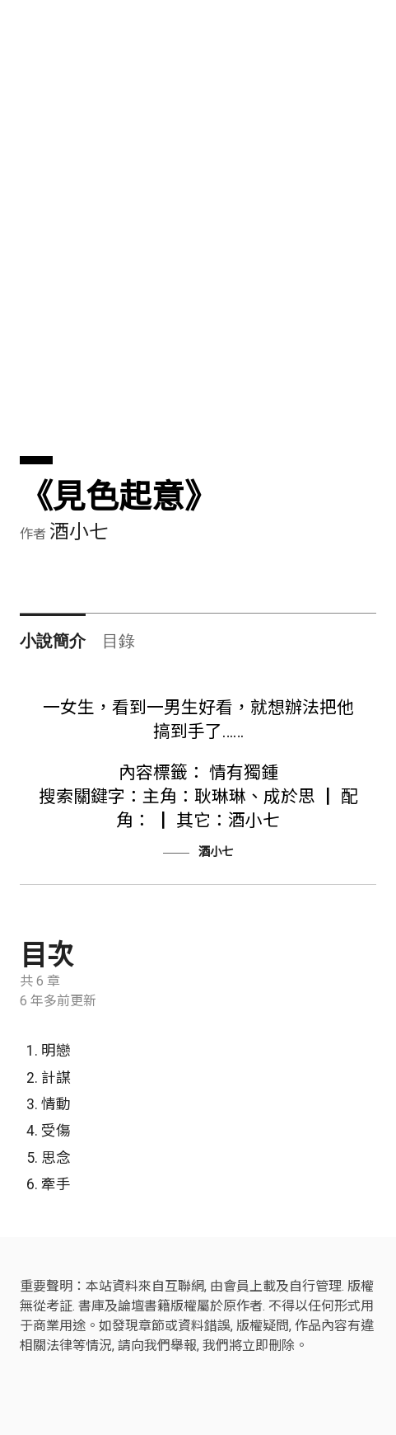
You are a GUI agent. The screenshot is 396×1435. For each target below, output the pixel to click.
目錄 (118, 641)
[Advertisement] (198, 257)
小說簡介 (53, 641)
